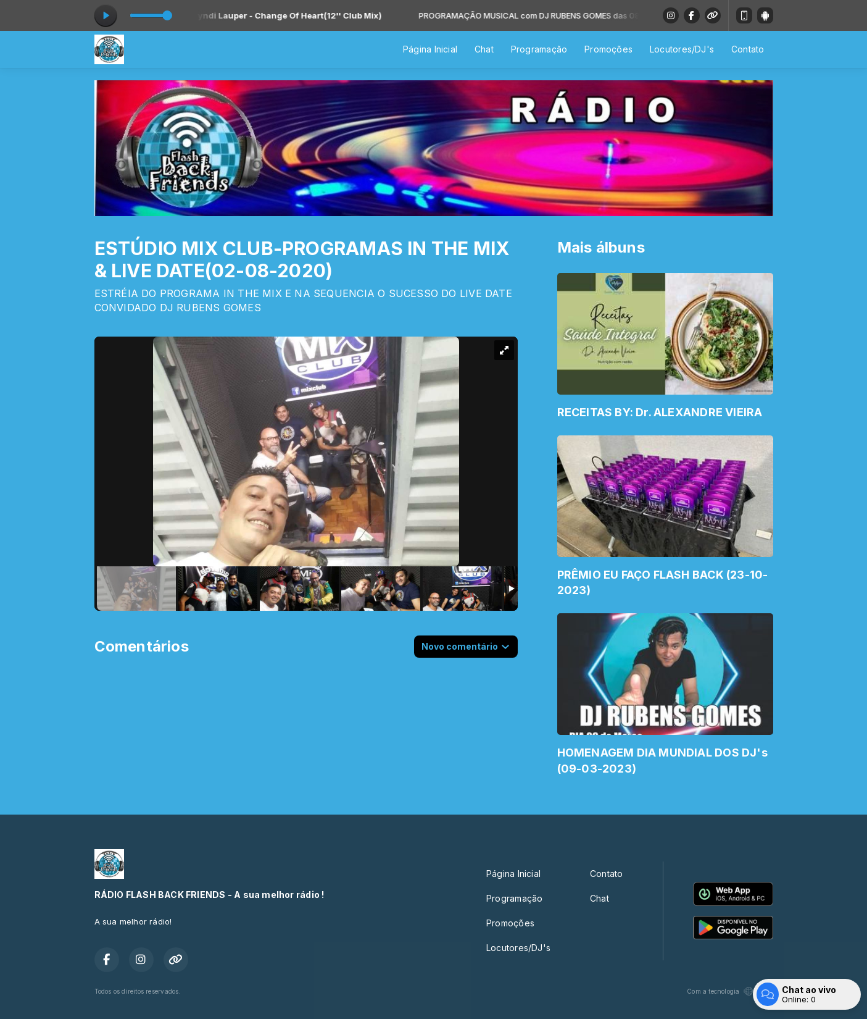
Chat (484, 49)
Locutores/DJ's (682, 49)
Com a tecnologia (730, 991)
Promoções (608, 49)
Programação (539, 49)
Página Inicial (430, 49)
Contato (747, 49)
